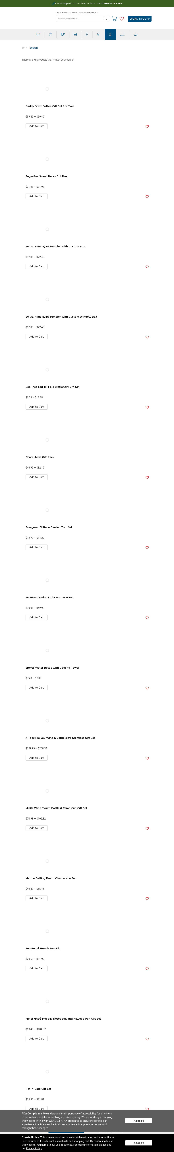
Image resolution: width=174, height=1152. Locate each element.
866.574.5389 (113, 3)
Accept (139, 1120)
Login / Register (139, 18)
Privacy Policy (34, 1148)
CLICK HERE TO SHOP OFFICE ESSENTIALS (77, 12)
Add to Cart (36, 126)
